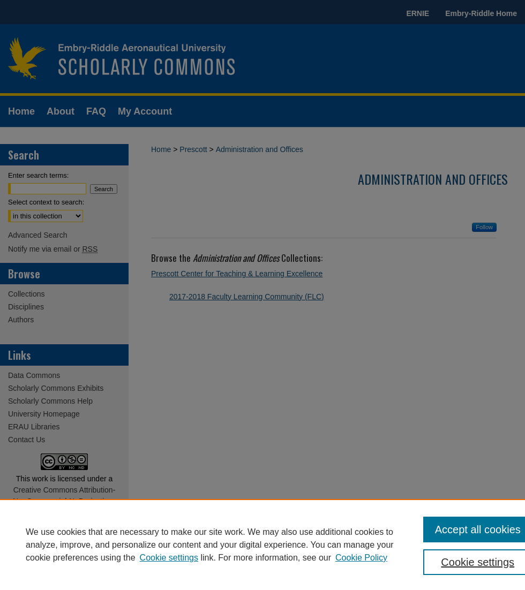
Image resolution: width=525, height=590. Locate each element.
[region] (262, 544)
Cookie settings (169, 557)
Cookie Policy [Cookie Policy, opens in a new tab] (361, 557)
